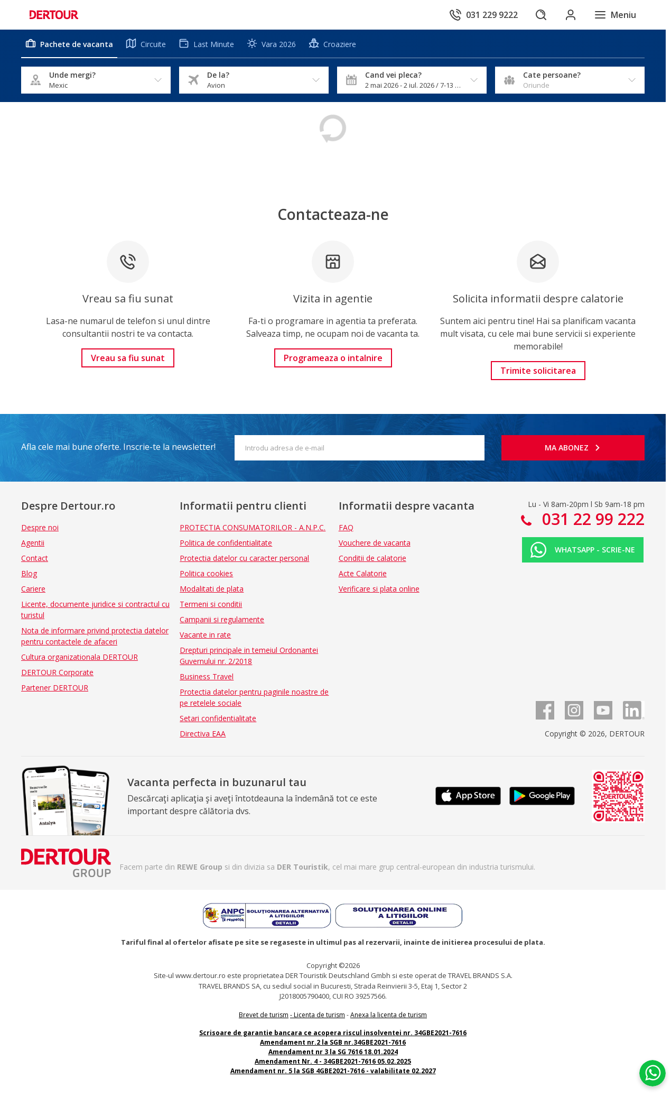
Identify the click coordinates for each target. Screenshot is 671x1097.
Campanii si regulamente (222, 619)
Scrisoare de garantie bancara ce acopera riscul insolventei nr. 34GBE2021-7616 (333, 1032)
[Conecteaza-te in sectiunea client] (570, 14)
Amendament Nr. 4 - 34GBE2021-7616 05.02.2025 (333, 1061)
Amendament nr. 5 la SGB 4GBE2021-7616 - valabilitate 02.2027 (333, 1070)
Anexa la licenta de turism (388, 1014)
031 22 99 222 (591, 519)
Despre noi (40, 527)
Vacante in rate (205, 635)
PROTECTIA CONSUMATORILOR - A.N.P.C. (252, 527)
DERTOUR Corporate (57, 672)
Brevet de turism (263, 1014)
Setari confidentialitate (218, 718)
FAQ (346, 527)
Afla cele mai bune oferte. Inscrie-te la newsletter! (118, 447)
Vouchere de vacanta (375, 543)
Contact (34, 558)
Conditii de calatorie (372, 558)
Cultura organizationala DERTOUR (79, 657)
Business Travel (207, 676)
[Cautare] (541, 14)
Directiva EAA (203, 734)
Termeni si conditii (211, 604)
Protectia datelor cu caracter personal (244, 558)
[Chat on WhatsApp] (652, 1073)
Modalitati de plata (212, 589)
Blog (29, 573)
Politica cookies (206, 573)
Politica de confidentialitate (226, 543)
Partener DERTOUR (54, 688)
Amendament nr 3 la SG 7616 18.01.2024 (333, 1051)
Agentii (32, 543)
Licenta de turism (319, 1014)
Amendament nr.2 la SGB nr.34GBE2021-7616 (333, 1042)
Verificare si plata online (379, 589)
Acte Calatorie (363, 573)
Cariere (33, 589)
